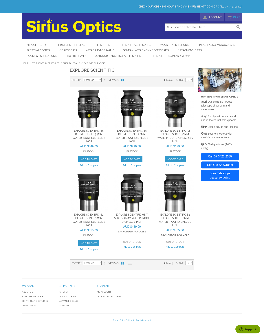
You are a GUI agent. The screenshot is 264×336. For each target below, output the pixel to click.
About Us (27, 292)
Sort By (77, 80)
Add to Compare (89, 165)
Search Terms (67, 296)
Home (25, 63)
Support (64, 305)
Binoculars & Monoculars (216, 44)
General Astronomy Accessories (146, 50)
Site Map (64, 292)
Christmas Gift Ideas (70, 44)
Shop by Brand (76, 55)
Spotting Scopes (38, 50)
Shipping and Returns (35, 301)
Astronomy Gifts (190, 50)
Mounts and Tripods (174, 44)
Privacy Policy (30, 305)
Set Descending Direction (105, 80)
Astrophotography (100, 50)
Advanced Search (69, 301)
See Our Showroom (220, 164)
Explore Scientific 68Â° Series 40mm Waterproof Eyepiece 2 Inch (132, 218)
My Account (104, 292)
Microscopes (68, 50)
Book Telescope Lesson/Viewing (220, 175)
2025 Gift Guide (37, 44)
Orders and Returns (109, 296)
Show (180, 80)
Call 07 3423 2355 (220, 156)
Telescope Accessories (135, 44)
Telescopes (102, 44)
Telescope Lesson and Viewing (171, 55)
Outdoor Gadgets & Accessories (118, 55)
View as (113, 80)
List (129, 80)
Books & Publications (41, 55)
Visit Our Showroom (34, 296)
